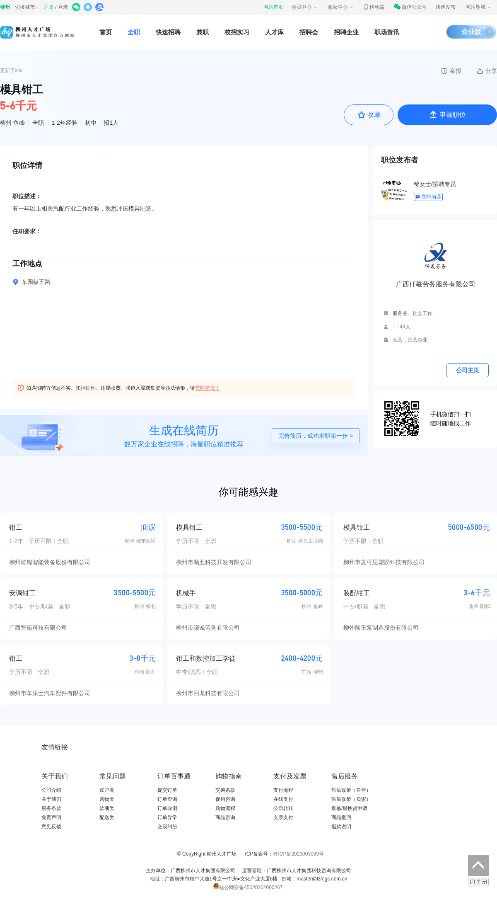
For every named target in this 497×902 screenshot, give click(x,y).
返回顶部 (478, 865)
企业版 (471, 31)
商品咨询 (225, 817)
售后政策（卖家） (351, 799)
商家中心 (341, 7)
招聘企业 (346, 32)
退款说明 (341, 826)
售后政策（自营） (351, 790)
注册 (49, 7)
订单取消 (167, 808)
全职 (134, 32)
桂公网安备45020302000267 (247, 887)
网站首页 (273, 7)
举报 (450, 71)
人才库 (274, 32)
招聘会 (308, 32)
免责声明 (51, 817)
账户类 (106, 790)
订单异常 (167, 817)
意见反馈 (51, 826)
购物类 (106, 799)
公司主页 (467, 370)
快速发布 (446, 7)
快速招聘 (168, 32)
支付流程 (283, 790)
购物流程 (225, 808)
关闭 (478, 881)
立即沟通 (428, 197)
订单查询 (167, 799)
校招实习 (236, 32)
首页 (105, 32)
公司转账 (283, 808)
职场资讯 (386, 32)
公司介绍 (51, 790)
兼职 (202, 32)
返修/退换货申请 (349, 808)
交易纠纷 (167, 826)
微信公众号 (410, 7)
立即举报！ (207, 388)
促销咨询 (225, 799)
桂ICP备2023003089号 (298, 854)
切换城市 (25, 7)
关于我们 (51, 799)
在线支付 (283, 799)
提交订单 (167, 790)
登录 (63, 7)
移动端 (373, 7)
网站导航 (479, 7)
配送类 (106, 817)
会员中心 (305, 7)
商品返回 (341, 817)
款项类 (106, 808)
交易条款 (225, 790)
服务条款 (51, 808)
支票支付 (283, 817)
